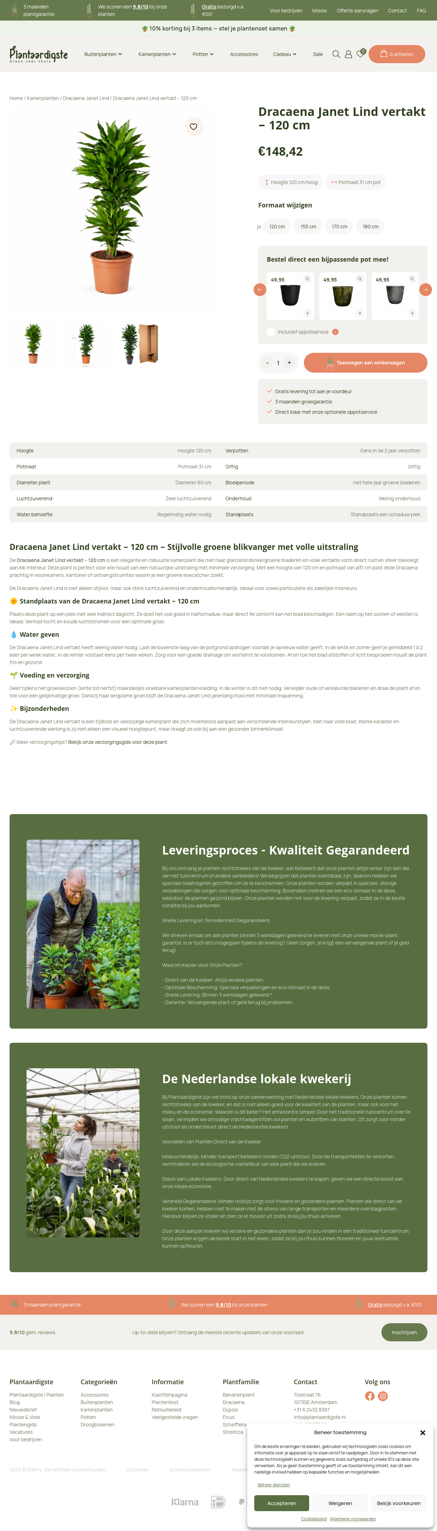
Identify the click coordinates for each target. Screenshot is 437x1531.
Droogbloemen (97, 1424)
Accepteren (281, 1503)
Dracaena (234, 1402)
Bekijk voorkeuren (399, 1503)
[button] (422, 1432)
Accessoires (244, 54)
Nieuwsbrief (23, 1409)
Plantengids (23, 1424)
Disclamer (137, 1469)
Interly (34, 1469)
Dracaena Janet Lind (86, 98)
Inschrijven (404, 1332)
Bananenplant (239, 1394)
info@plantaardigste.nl (320, 1417)
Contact (397, 10)
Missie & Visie (25, 1417)
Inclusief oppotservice (303, 331)
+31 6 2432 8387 (312, 1409)
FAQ (421, 10)
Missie (319, 10)
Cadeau (282, 54)
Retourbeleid (166, 1409)
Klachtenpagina (169, 1394)
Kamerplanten (155, 54)
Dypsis (230, 1409)
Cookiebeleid (314, 1519)
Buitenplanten (100, 54)
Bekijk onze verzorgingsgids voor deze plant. (118, 742)
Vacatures (21, 1432)
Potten (200, 54)
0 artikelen (397, 53)
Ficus (229, 1417)
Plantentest (165, 1402)
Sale (318, 54)
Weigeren (340, 1503)
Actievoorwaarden (190, 1469)
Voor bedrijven (286, 10)
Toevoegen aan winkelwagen (366, 363)
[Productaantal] (278, 364)
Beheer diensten (274, 1485)
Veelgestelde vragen (175, 1417)
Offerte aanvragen (357, 10)
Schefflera (234, 1424)
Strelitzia (233, 1432)
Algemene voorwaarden (353, 1519)
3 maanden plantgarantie (52, 1304)
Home (16, 98)
